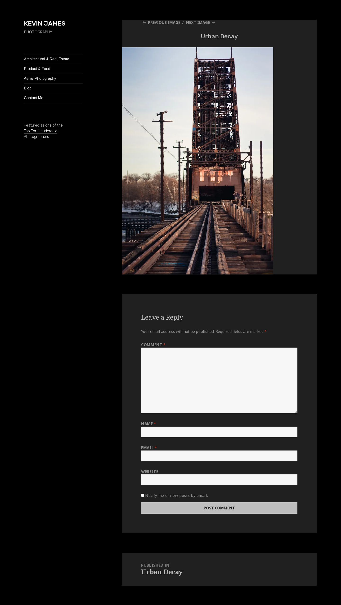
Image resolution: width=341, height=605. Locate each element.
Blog (27, 88)
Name (148, 423)
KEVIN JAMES (45, 23)
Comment (153, 344)
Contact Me (33, 98)
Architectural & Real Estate (46, 59)
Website (149, 471)
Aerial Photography (40, 78)
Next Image (198, 22)
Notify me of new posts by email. (176, 495)
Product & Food (37, 69)
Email (149, 447)
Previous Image (164, 22)
